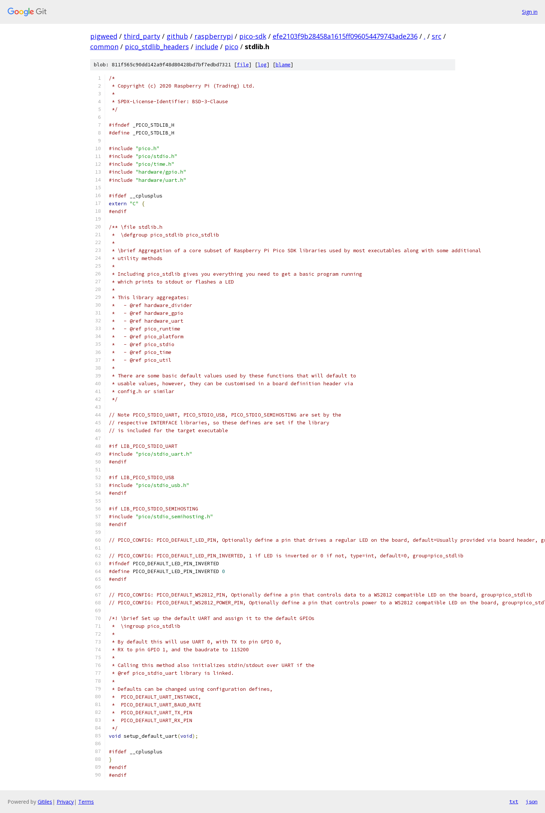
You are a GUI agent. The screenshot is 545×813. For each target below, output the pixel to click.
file (243, 64)
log (262, 64)
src (436, 36)
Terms (86, 801)
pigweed (103, 36)
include (206, 46)
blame (283, 64)
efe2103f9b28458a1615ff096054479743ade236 (345, 36)
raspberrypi (213, 36)
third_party (142, 36)
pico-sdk (252, 36)
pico (231, 46)
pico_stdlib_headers (157, 46)
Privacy (65, 801)
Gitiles (45, 801)
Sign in (530, 11)
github (177, 36)
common (104, 46)
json (532, 801)
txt (513, 801)
